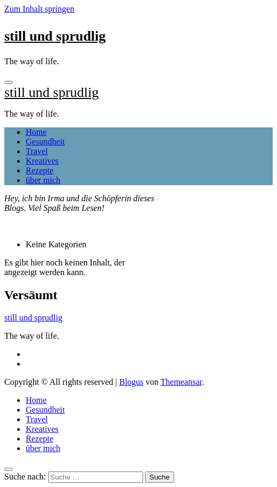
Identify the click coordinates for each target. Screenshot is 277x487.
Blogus (131, 381)
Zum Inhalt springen (39, 8)
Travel (37, 151)
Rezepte (40, 170)
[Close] (8, 469)
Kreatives (42, 160)
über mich (43, 180)
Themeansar (181, 381)
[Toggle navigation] (8, 82)
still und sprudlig (55, 36)
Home (36, 131)
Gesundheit (45, 141)
